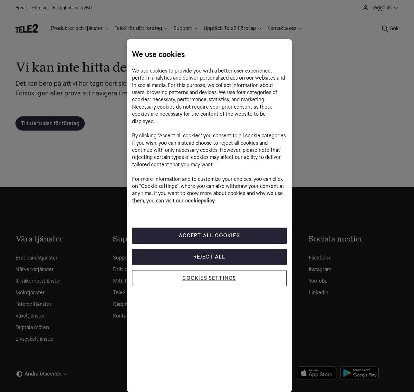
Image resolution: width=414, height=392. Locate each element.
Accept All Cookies (209, 235)
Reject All (209, 257)
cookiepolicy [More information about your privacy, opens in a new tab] (200, 201)
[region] (209, 215)
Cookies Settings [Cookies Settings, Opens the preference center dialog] (209, 278)
